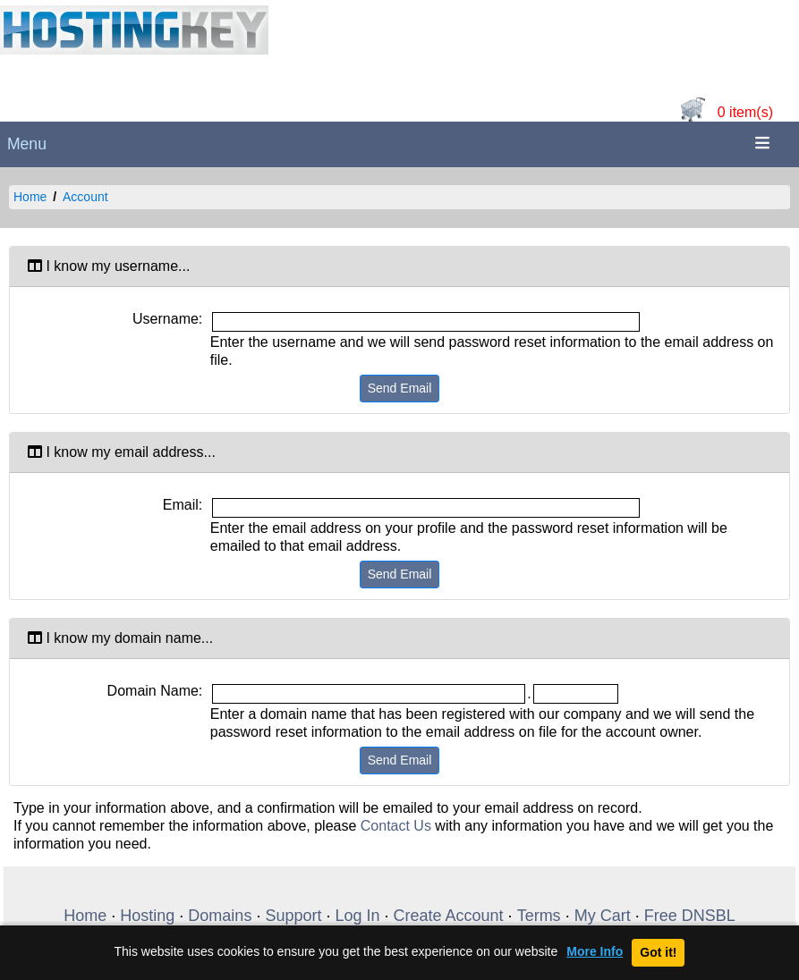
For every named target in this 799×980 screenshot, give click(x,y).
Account (85, 197)
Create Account (449, 916)
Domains (219, 916)
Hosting (147, 916)
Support (293, 916)
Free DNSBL (689, 916)
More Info (594, 952)
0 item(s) (745, 112)
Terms (539, 916)
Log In (357, 916)
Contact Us (396, 825)
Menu (27, 144)
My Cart (602, 916)
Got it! (658, 952)
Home (30, 197)
